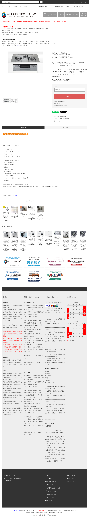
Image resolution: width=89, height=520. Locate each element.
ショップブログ (49, 497)
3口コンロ (70, 54)
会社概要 (68, 14)
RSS (46, 500)
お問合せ (76, 14)
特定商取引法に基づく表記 (60, 105)
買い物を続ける (57, 121)
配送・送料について (50, 481)
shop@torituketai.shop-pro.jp (56, 512)
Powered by (44, 515)
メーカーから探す (12, 6)
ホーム (3, 6)
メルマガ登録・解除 (41, 6)
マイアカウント (71, 475)
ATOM (50, 500)
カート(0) (82, 2)
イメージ (65, 127)
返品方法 (61, 14)
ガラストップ (71, 57)
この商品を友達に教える (59, 116)
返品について (57, 103)
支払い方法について (50, 478)
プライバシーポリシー (51, 491)
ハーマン (58, 52)
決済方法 (53, 14)
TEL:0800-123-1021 (78, 6)
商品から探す (22, 6)
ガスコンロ (63, 52)
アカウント (72, 2)
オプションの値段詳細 (59, 101)
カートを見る (70, 478)
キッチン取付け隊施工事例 (55, 6)
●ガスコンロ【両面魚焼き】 (61, 53)
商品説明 (23, 127)
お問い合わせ (68, 6)
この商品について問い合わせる (60, 118)
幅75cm (69, 56)
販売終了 (69, 96)
